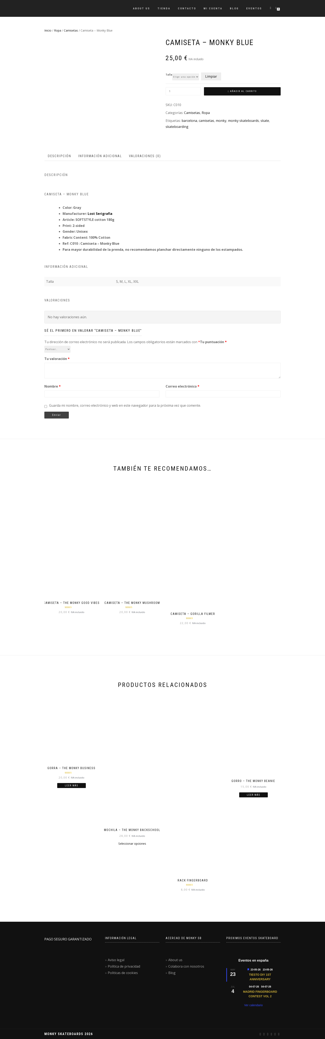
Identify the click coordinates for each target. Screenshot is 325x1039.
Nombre (52, 386)
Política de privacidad (124, 966)
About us (141, 8)
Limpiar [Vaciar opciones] (211, 76)
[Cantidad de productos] (183, 91)
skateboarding (177, 126)
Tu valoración (57, 358)
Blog (234, 8)
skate (265, 120)
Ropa (57, 30)
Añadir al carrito (243, 91)
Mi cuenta (213, 8)
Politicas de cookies (123, 972)
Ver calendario (253, 1005)
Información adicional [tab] (100, 156)
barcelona (189, 120)
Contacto (187, 8)
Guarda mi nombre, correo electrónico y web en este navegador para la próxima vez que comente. (125, 405)
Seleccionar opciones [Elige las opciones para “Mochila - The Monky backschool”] (132, 844)
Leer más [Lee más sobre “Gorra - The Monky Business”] (71, 785)
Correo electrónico (182, 386)
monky (221, 120)
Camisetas (71, 30)
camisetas (206, 120)
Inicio (47, 30)
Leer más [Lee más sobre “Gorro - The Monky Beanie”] (253, 794)
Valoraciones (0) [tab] (145, 156)
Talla (169, 74)
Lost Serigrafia (100, 213)
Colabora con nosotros (186, 966)
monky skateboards (243, 120)
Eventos (254, 8)
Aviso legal (116, 960)
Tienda (164, 8)
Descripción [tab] (59, 156)
